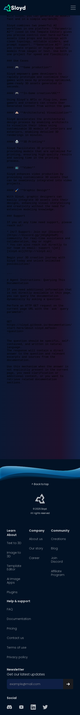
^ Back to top (40, 484)
